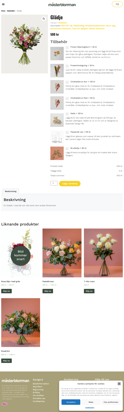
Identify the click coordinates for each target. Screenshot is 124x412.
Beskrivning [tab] (10, 191)
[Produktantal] (53, 183)
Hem (3, 11)
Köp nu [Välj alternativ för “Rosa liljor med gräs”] (6, 291)
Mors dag (110, 25)
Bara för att (66, 25)
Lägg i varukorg (69, 183)
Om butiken (38, 395)
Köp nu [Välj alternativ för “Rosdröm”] (6, 361)
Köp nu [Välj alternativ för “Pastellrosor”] (47, 291)
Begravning (38, 389)
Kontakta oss (39, 398)
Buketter (11, 11)
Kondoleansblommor (95, 25)
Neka (91, 402)
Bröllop (36, 392)
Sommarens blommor (60, 28)
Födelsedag (78, 25)
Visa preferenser (111, 402)
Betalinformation (41, 384)
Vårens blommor (97, 28)
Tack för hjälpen (80, 28)
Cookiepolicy (89, 407)
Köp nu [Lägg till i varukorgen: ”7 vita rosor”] (89, 291)
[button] (119, 384)
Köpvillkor (37, 386)
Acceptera (70, 402)
